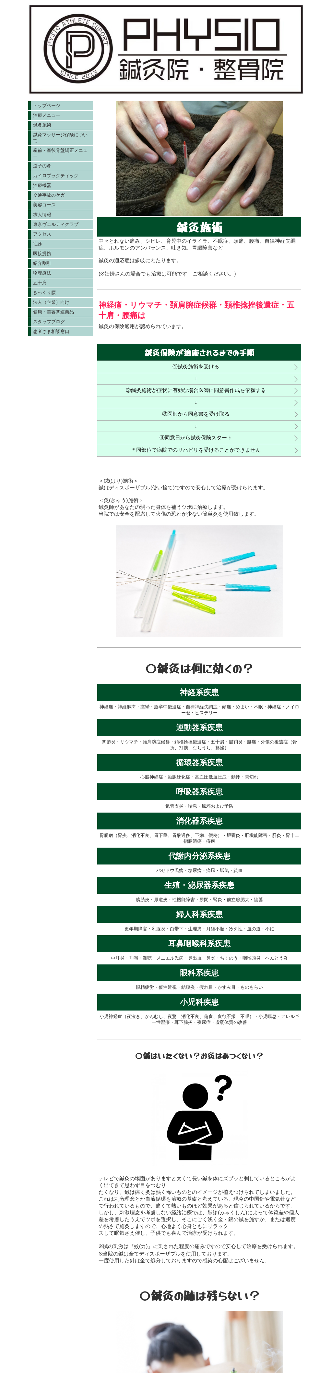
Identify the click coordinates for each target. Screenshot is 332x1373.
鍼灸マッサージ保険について (60, 137)
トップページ (46, 105)
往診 (37, 243)
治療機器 (42, 185)
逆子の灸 (42, 165)
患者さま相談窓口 (51, 331)
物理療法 (42, 273)
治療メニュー (46, 115)
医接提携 (42, 253)
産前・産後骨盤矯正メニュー (60, 153)
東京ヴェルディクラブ (55, 224)
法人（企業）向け (51, 302)
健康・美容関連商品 (53, 311)
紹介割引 (42, 263)
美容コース (44, 204)
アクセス (42, 234)
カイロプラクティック (55, 175)
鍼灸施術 (42, 125)
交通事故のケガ (49, 195)
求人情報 (42, 214)
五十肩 (40, 282)
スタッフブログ (49, 321)
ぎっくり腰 (44, 292)
